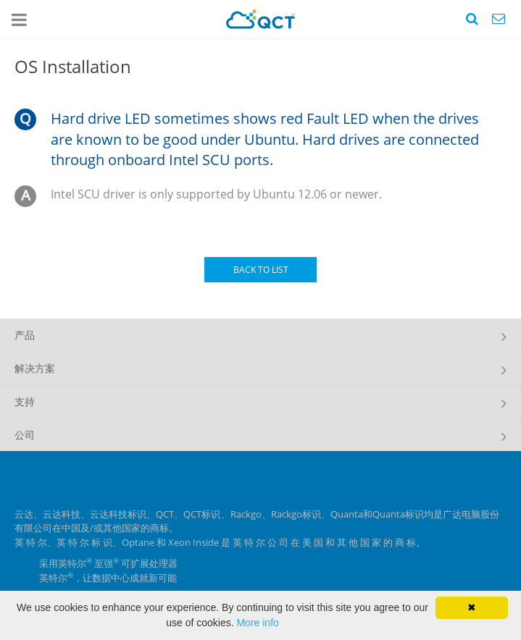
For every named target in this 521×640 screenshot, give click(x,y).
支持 (24, 401)
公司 (24, 435)
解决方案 (34, 368)
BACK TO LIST (260, 270)
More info (257, 622)
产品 (24, 335)
